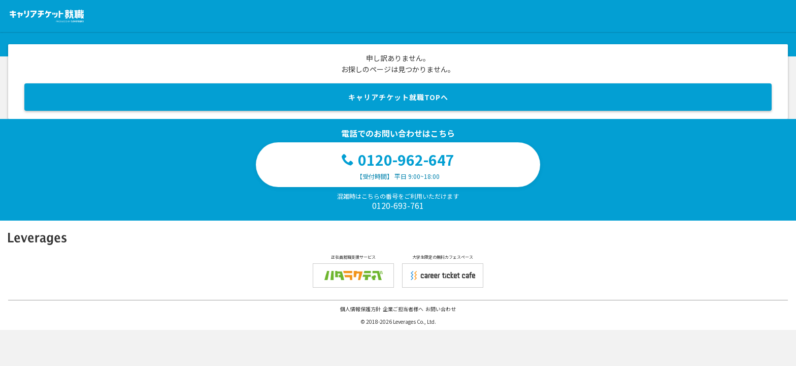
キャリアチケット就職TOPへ (398, 97)
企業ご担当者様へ (403, 309)
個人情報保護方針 (360, 309)
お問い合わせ (440, 309)
